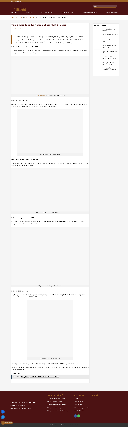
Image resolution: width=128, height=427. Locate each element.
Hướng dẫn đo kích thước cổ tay (57, 411)
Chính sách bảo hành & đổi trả (56, 398)
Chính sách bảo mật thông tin (56, 405)
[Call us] (116, 1)
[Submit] (115, 6)
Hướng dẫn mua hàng (54, 408)
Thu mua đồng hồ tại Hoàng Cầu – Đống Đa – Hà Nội (109, 69)
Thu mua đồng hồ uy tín (110, 34)
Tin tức (20, 17)
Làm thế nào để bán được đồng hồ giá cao (109, 57)
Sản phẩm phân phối (90, 12)
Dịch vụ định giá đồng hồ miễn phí (110, 52)
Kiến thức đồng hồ (111, 12)
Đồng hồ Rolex (40, 95)
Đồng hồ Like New (68, 12)
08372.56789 (20, 405)
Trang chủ (14, 17)
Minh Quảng (17, 28)
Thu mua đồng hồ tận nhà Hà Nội (109, 46)
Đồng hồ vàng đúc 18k (81, 408)
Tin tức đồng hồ (29, 17)
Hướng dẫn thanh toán (54, 401)
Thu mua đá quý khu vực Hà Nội (109, 29)
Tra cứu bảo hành (79, 411)
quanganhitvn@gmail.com (23, 408)
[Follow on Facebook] (115, 1)
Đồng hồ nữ (78, 405)
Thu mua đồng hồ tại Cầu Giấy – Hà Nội (108, 63)
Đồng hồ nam (78, 401)
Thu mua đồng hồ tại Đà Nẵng (110, 40)
